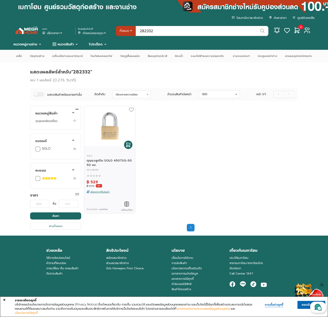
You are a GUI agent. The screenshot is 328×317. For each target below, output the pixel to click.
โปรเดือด (95, 44)
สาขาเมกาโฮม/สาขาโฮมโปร (246, 263)
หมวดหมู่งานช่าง (25, 44)
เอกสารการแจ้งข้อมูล (185, 273)
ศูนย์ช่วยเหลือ (304, 18)
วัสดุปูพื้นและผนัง (130, 56)
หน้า (261, 94)
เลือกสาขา (52, 33)
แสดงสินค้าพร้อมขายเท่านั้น (64, 94)
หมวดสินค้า (66, 44)
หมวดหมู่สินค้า (46, 113)
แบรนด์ (41, 141)
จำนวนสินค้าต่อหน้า (179, 94)
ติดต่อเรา (235, 268)
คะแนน (40, 170)
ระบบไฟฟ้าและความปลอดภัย (208, 56)
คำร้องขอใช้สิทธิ (182, 284)
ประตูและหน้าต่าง (267, 56)
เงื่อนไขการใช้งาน (182, 258)
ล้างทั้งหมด (56, 226)
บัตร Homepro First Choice (125, 268)
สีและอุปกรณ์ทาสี (157, 56)
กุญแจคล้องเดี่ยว (46, 121)
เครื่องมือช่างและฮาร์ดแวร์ (67, 56)
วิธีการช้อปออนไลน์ (58, 258)
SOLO (46, 148)
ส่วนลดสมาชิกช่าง (117, 263)
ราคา (34, 195)
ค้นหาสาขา (278, 18)
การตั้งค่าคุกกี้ (274, 305)
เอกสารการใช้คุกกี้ (183, 279)
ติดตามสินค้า (54, 273)
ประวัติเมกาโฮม (238, 258)
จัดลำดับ (99, 94)
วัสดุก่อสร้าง (37, 56)
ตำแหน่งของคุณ (92, 33)
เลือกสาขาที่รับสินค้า (100, 192)
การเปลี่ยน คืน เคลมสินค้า (62, 268)
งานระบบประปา (241, 56)
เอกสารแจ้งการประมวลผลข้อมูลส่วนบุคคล (203, 309)
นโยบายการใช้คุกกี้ (26, 313)
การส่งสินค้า (179, 263)
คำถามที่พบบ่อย (56, 263)
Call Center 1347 (241, 273)
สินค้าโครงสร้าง (181, 289)
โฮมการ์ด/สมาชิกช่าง (247, 18)
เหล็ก (19, 56)
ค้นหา (55, 216)
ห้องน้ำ (179, 56)
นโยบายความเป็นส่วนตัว (187, 268)
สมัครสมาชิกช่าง (116, 258)
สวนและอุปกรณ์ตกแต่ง (298, 56)
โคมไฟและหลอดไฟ (101, 56)
